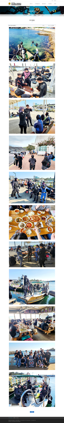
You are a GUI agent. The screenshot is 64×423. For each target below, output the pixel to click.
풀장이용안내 (44, 3)
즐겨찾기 (10, 0)
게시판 (55, 3)
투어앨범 (35, 15)
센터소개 (31, 3)
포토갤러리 (50, 3)
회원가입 (55, 0)
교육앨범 (30, 15)
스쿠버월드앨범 (25, 15)
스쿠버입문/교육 (37, 3)
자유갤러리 (39, 15)
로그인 (52, 0)
